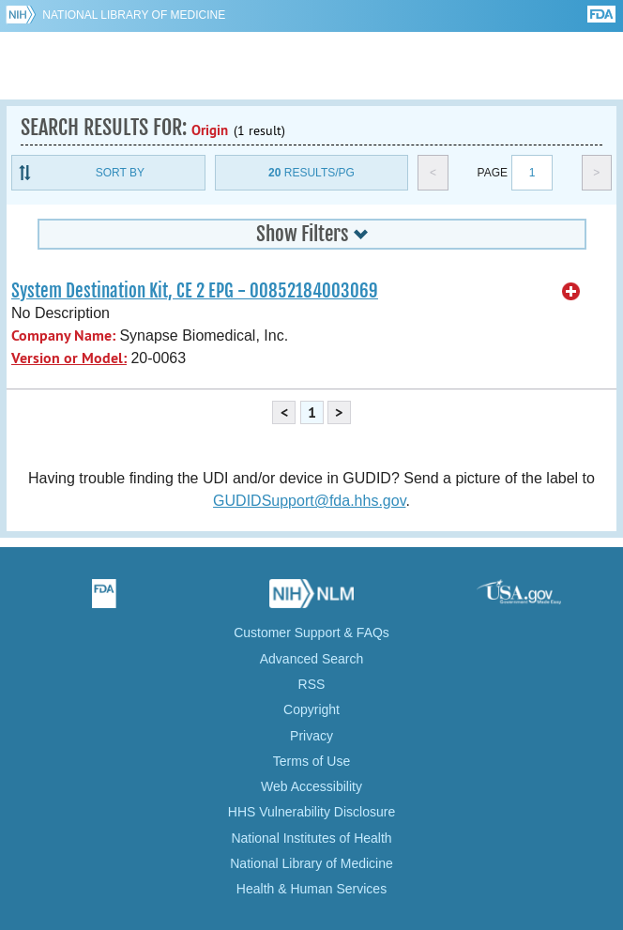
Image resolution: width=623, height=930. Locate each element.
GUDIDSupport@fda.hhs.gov (309, 501)
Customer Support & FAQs (311, 632)
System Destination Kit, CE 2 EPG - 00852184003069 (194, 291)
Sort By (120, 172)
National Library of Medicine (133, 15)
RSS (312, 684)
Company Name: (63, 335)
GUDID (312, 66)
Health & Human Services (311, 888)
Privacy (311, 735)
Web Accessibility (311, 786)
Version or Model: (69, 358)
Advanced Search (312, 658)
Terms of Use (311, 761)
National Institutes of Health (311, 838)
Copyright (311, 709)
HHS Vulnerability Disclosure (311, 811)
